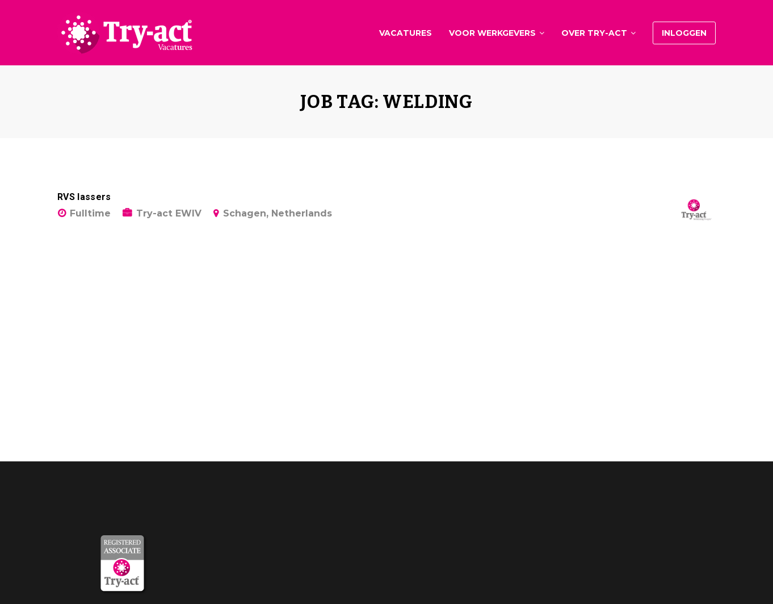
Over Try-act (594, 33)
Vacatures (405, 33)
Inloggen (684, 33)
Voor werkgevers (492, 33)
